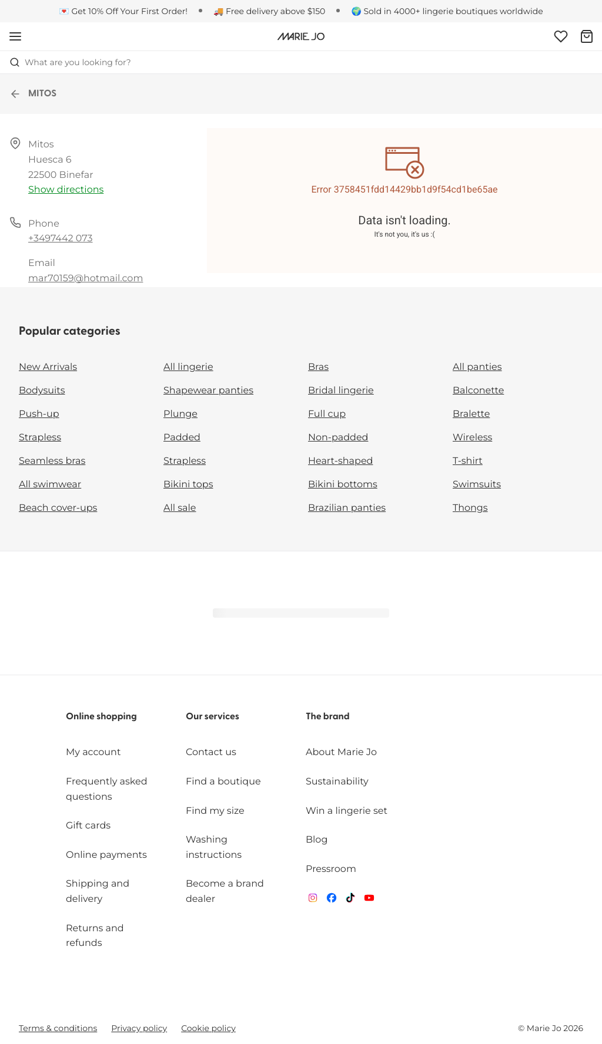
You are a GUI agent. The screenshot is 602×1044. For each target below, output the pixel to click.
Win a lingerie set (346, 811)
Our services (212, 717)
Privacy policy (139, 1028)
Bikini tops (188, 484)
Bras (318, 367)
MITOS (32, 94)
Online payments (106, 855)
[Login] (561, 36)
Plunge (180, 414)
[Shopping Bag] (587, 36)
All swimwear (50, 484)
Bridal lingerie (341, 390)
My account (93, 752)
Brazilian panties (347, 508)
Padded (181, 437)
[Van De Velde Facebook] (332, 900)
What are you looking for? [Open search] (70, 62)
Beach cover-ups (58, 508)
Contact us (211, 752)
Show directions (65, 190)
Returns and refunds (95, 936)
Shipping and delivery (97, 891)
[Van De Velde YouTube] (369, 900)
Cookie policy (208, 1028)
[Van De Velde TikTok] (350, 900)
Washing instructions (214, 847)
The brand (328, 717)
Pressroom (331, 869)
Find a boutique (223, 781)
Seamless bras (52, 461)
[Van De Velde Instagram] (313, 900)
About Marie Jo (341, 752)
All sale (179, 508)
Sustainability (337, 781)
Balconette (478, 390)
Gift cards (88, 825)
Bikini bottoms (342, 484)
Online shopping (101, 717)
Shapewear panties (208, 390)
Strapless (40, 437)
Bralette (471, 414)
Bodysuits (42, 390)
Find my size (215, 811)
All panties (477, 367)
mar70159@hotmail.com (85, 278)
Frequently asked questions (107, 789)
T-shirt (468, 461)
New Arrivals (48, 367)
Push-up (39, 414)
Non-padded (338, 437)
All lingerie (188, 367)
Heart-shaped (340, 461)
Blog (316, 840)
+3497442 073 (60, 238)
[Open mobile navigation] (15, 36)
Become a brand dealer (225, 891)
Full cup (327, 414)
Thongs (470, 508)
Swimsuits (477, 484)
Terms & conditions (58, 1028)
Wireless (472, 437)
